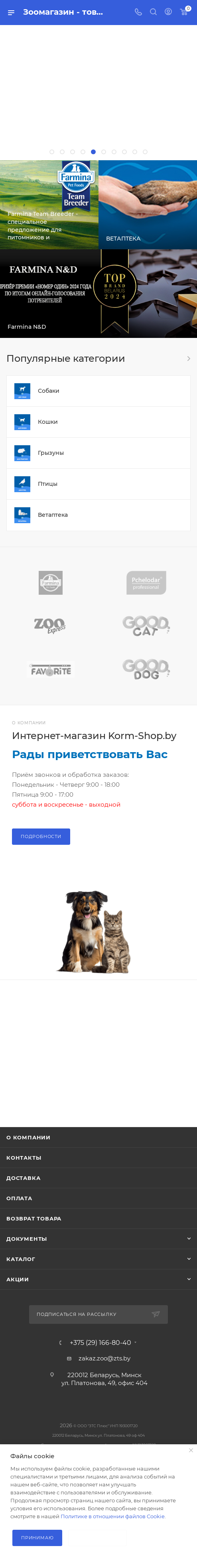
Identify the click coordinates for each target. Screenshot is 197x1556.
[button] (51, 151)
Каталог (20, 1259)
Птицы (47, 483)
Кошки (48, 421)
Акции (17, 1279)
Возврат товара (33, 1218)
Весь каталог (188, 358)
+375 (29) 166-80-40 (100, 1343)
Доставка (23, 1178)
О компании (28, 1137)
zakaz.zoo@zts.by (104, 1358)
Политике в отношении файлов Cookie (113, 1516)
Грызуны (51, 452)
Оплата (19, 1198)
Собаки (48, 390)
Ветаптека (53, 514)
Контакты (23, 1157)
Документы (26, 1239)
